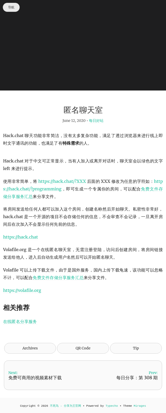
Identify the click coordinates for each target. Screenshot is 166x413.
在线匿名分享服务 (20, 321)
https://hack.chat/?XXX (62, 181)
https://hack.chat (20, 237)
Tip (136, 348)
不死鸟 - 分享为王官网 (65, 406)
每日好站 (96, 120)
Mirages (140, 406)
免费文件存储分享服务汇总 (58, 277)
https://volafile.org (22, 290)
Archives (30, 348)
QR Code (83, 348)
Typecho (112, 406)
